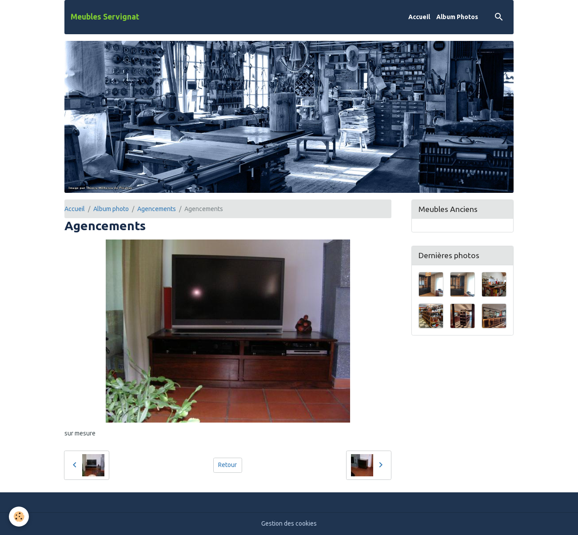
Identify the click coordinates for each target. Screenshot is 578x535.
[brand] (105, 17)
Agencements (156, 208)
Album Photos (457, 16)
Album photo (111, 208)
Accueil (419, 16)
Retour (227, 464)
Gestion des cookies (289, 523)
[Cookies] (19, 517)
